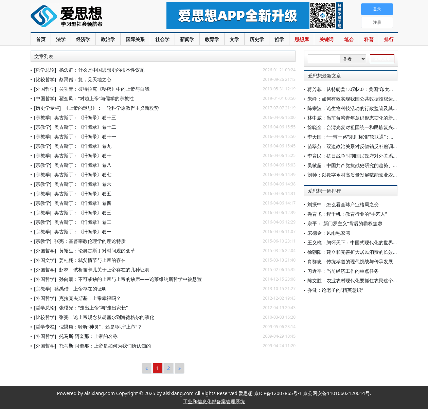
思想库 (302, 39)
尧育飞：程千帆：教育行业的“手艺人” (347, 214)
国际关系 (135, 39)
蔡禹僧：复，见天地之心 (85, 79)
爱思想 (85, 17)
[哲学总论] (45, 70)
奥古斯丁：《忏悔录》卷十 (82, 155)
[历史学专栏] (47, 108)
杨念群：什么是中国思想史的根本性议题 (102, 70)
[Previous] (146, 368)
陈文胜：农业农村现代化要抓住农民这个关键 (355, 280)
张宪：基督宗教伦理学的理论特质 (90, 241)
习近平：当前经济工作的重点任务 (343, 271)
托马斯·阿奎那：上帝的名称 (88, 336)
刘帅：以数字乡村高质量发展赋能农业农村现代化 (359, 175)
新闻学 (187, 39)
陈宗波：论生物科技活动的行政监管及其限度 (355, 108)
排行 (389, 39)
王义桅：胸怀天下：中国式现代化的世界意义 (355, 242)
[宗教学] (42, 117)
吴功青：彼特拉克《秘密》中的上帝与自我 (104, 89)
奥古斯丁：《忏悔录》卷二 (82, 222)
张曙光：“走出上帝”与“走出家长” (93, 307)
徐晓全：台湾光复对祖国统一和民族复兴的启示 (357, 127)
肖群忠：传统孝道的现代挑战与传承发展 (350, 261)
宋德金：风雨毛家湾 (328, 233)
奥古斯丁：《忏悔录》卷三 (82, 212)
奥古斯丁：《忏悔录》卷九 (82, 146)
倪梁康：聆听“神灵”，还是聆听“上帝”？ (100, 326)
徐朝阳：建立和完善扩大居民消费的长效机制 (355, 252)
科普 (369, 39)
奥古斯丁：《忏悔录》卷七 (82, 174)
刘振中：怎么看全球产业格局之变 (343, 204)
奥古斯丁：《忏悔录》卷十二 (85, 127)
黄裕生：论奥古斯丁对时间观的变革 (97, 250)
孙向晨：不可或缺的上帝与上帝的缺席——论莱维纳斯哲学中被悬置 (130, 279)
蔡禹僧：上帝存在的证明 (80, 288)
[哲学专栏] (45, 326)
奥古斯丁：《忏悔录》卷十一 (85, 136)
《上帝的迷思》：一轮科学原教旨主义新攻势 (111, 108)
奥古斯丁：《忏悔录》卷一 (82, 231)
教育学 (212, 39)
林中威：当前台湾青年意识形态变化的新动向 (355, 117)
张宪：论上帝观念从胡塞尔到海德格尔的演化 (106, 317)
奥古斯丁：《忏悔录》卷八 (82, 165)
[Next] (179, 368)
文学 (234, 39)
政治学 (108, 39)
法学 (61, 39)
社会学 (162, 39)
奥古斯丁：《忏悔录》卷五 (82, 193)
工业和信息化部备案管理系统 (214, 401)
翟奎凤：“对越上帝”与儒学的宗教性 (96, 98)
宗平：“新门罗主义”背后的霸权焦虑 (344, 223)
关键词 (326, 39)
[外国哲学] (45, 89)
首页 (41, 39)
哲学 (279, 39)
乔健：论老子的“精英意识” (335, 290)
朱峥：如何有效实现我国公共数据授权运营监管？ (359, 98)
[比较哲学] (45, 79)
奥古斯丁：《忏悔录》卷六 (82, 184)
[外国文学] (45, 260)
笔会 (349, 39)
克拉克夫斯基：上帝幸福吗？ (90, 298)
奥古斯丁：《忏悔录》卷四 (82, 203)
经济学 (83, 39)
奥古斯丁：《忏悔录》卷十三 (85, 117)
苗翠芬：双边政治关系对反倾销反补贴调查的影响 (359, 146)
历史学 (257, 39)
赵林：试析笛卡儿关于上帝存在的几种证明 (104, 269)
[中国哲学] (45, 98)
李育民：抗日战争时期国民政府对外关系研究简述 (359, 156)
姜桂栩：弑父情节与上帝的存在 (92, 260)
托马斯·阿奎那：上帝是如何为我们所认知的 (105, 345)
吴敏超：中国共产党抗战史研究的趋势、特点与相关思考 (366, 165)
